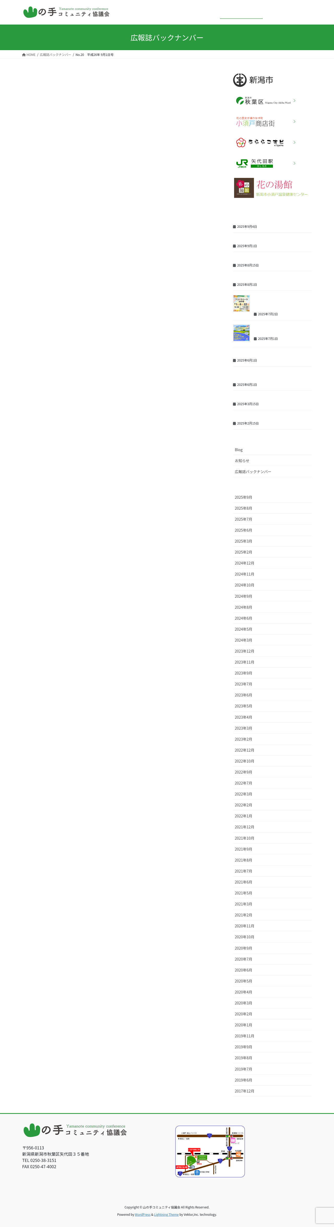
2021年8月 (243, 860)
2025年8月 (243, 508)
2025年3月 (243, 541)
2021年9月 (243, 849)
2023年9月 (243, 673)
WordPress (143, 1214)
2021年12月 (244, 826)
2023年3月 (243, 728)
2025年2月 (243, 552)
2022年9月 (243, 772)
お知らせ (242, 460)
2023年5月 (243, 705)
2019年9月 (243, 1046)
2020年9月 (243, 948)
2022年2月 (243, 804)
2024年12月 (244, 563)
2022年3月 (243, 793)
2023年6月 (243, 694)
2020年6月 (243, 970)
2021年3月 (243, 903)
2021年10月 (244, 838)
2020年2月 (243, 1013)
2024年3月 (243, 640)
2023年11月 (244, 662)
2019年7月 (243, 1069)
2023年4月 (243, 717)
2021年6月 (243, 882)
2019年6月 (243, 1080)
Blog (239, 449)
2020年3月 (243, 1002)
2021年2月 (243, 914)
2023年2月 (243, 739)
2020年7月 (243, 959)
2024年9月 (243, 596)
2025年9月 (243, 497)
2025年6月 (243, 530)
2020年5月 (243, 981)
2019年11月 (244, 1035)
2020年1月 (243, 1024)
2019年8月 (243, 1057)
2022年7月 (243, 783)
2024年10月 (244, 585)
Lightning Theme (166, 1214)
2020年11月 (244, 925)
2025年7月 (243, 519)
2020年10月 (244, 936)
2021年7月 (243, 871)
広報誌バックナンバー (253, 471)
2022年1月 (243, 815)
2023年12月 (244, 651)
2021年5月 (243, 892)
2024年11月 (244, 574)
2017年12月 (244, 1091)
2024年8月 (243, 607)
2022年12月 (244, 750)
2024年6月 (243, 618)
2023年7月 (243, 684)
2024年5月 (243, 629)
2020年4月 (243, 992)
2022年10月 (244, 761)
